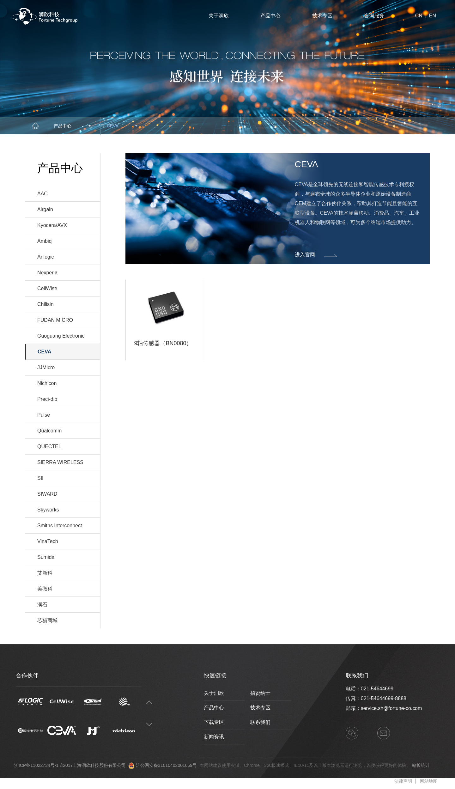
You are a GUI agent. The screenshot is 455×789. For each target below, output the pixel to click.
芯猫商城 (47, 620)
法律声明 (403, 781)
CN (418, 15)
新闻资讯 (214, 736)
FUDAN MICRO (55, 320)
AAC (42, 193)
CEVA (122, 125)
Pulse (43, 415)
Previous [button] (149, 702)
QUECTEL (49, 446)
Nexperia (47, 272)
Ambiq (44, 241)
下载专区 (214, 722)
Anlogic (45, 257)
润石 (42, 604)
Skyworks (48, 509)
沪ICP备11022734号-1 (36, 765)
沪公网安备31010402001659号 (166, 765)
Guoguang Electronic (60, 336)
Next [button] (149, 724)
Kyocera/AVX (52, 225)
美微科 (44, 588)
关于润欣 (219, 15)
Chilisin (45, 304)
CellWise (47, 288)
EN (432, 15)
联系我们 (260, 722)
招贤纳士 (260, 693)
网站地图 (429, 781)
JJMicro (46, 367)
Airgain (45, 209)
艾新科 (44, 573)
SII (40, 478)
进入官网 (316, 255)
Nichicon (47, 383)
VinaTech (47, 541)
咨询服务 (374, 15)
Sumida (45, 557)
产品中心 (270, 15)
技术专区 (322, 15)
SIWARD (47, 494)
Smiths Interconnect (59, 525)
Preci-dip (47, 399)
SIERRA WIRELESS (60, 462)
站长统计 (421, 765)
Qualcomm (49, 430)
